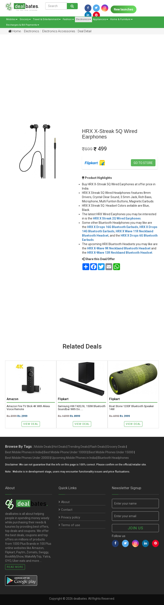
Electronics (83, 19)
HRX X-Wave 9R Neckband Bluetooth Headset (119, 248)
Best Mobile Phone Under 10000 (65, 452)
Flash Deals (97, 446)
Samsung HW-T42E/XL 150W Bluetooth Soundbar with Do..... (81, 407)
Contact (65, 510)
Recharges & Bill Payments (22, 25)
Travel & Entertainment (47, 19)
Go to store (143, 163)
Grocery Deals (116, 446)
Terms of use (69, 525)
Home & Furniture (121, 19)
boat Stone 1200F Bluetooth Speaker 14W (131, 407)
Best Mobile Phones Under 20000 (27, 457)
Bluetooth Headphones (113, 457)
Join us (135, 528)
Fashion (68, 19)
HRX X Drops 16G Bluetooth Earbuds (112, 227)
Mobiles (12, 19)
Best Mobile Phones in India (23, 452)
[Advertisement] (79, 71)
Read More (15, 566)
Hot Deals (59, 446)
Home (14, 31)
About (64, 502)
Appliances (100, 19)
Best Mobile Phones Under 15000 (111, 452)
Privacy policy (69, 517)
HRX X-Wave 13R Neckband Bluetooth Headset (119, 252)
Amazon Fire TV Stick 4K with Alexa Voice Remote (28, 407)
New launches (123, 9)
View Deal (30, 423)
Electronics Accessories (58, 31)
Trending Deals (78, 446)
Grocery (25, 19)
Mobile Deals (42, 446)
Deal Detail (84, 31)
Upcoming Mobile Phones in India (74, 457)
